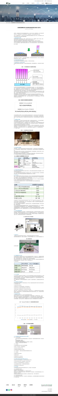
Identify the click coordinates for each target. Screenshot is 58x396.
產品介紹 (33, 3)
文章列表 (19, 386)
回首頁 (23, 3)
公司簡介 (28, 3)
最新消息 (38, 3)
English (50, 3)
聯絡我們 (43, 3)
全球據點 (25, 386)
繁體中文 (47, 3)
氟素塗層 (24, 36)
